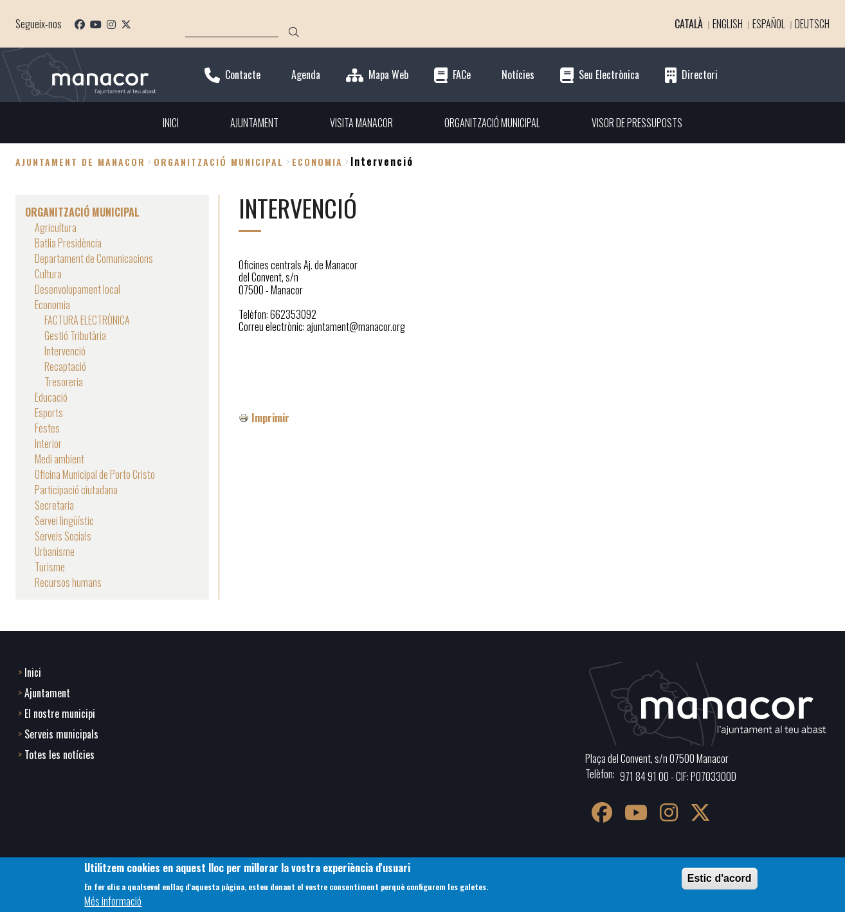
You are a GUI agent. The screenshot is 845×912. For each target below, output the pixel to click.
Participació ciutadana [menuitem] (76, 489)
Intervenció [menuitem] (65, 351)
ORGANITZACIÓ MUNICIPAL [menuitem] (492, 122)
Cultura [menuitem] (48, 274)
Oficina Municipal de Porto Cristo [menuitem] (95, 474)
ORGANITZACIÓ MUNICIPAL (219, 161)
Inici (32, 672)
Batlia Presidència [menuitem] (68, 243)
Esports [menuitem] (49, 412)
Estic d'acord (719, 878)
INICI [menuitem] (171, 122)
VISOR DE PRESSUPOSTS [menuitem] (637, 122)
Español (768, 23)
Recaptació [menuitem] (65, 366)
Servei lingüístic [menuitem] (64, 520)
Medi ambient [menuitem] (59, 459)
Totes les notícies (59, 754)
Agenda (305, 75)
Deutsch (812, 23)
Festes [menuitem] (47, 428)
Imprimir (270, 417)
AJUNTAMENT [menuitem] (254, 122)
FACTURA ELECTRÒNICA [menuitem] (87, 320)
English (728, 23)
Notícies (518, 75)
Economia (317, 161)
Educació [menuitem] (51, 397)
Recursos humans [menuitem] (68, 582)
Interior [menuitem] (48, 443)
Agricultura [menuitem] (56, 227)
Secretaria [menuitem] (54, 505)
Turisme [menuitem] (50, 567)
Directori (700, 75)
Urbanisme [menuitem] (55, 551)
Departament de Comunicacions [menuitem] (94, 258)
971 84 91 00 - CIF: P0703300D (678, 776)
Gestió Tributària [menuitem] (75, 335)
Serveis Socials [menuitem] (63, 536)
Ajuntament (47, 693)
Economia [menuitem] (52, 304)
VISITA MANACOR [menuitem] (361, 122)
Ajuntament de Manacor (80, 161)
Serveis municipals (61, 734)
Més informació (112, 901)
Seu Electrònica (609, 75)
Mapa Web (388, 75)
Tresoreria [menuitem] (63, 381)
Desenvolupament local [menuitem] (77, 289)
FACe (462, 75)
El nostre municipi (59, 713)
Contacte (242, 75)
